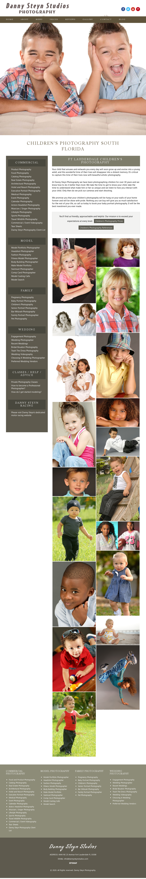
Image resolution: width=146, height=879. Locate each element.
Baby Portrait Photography (23, 300)
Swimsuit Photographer (22, 268)
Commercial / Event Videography (26, 222)
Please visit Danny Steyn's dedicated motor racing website (28, 414)
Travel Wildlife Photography (24, 219)
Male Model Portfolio (21, 265)
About (25, 19)
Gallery (88, 19)
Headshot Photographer (22, 251)
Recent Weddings (19, 343)
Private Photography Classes (24, 381)
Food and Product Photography (22, 780)
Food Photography (20, 172)
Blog (122, 19)
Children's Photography (22, 304)
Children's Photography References (96, 228)
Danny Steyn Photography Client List (28, 229)
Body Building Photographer (24, 261)
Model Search (17, 279)
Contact (106, 19)
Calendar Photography (21, 201)
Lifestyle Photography (21, 212)
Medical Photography (21, 194)
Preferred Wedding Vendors (24, 361)
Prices (54, 19)
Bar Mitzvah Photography (23, 311)
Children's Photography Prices (109, 221)
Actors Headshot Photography (25, 204)
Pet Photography (19, 318)
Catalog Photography (21, 176)
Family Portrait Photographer (24, 315)
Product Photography (21, 169)
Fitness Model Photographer (24, 258)
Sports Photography (20, 215)
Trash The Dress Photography (24, 350)
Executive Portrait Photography (25, 190)
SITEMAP (73, 864)
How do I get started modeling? (26, 391)
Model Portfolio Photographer (25, 247)
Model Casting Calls (20, 276)
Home (9, 19)
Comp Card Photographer (23, 272)
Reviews (70, 19)
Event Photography (20, 197)
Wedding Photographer (22, 339)
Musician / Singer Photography (25, 208)
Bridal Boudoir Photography (24, 347)
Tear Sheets (16, 226)
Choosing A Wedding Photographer (28, 357)
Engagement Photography (23, 336)
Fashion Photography (21, 254)
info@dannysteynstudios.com (76, 860)
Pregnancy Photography (22, 297)
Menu (39, 19)
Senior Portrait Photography (24, 307)
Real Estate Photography (22, 180)
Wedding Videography (22, 354)
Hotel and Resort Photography (25, 187)
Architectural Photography (23, 183)
